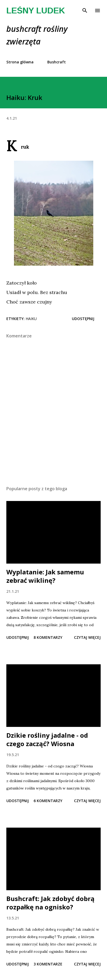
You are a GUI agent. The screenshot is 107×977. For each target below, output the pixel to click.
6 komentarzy (48, 800)
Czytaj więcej (87, 637)
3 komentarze (48, 963)
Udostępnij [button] (83, 318)
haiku (31, 318)
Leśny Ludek (35, 10)
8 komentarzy (48, 637)
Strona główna (20, 61)
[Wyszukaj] (85, 9)
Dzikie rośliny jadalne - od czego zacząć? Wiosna (47, 739)
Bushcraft (56, 61)
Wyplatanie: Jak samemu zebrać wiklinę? (45, 576)
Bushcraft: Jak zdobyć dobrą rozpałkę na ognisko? (50, 902)
